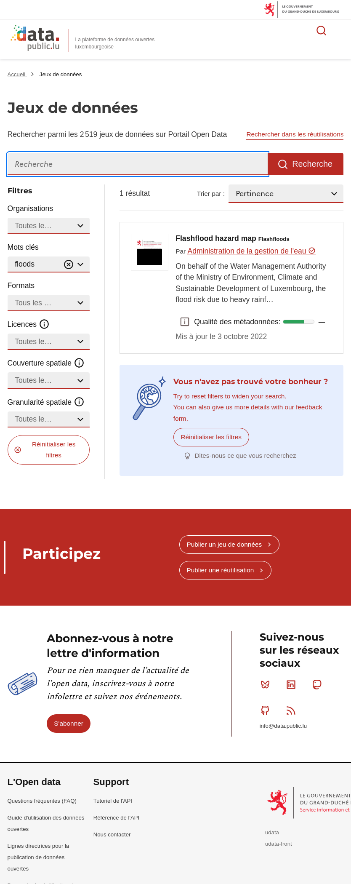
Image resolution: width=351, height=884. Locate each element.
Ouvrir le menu (340, 30)
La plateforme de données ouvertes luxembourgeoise (115, 43)
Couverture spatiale (46, 363)
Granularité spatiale (46, 402)
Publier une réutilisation (220, 570)
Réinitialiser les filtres (54, 450)
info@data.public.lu (283, 726)
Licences (29, 324)
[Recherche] (138, 164)
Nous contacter (112, 834)
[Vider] (68, 264)
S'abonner (68, 722)
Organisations (30, 208)
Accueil (17, 74)
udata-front (278, 844)
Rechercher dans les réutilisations (294, 134)
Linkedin (292, 684)
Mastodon (318, 684)
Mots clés (23, 247)
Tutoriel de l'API (112, 800)
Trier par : (211, 193)
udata (272, 832)
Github (267, 710)
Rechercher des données (321, 30)
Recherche (312, 163)
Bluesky (267, 684)
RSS (292, 710)
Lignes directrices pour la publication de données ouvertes (38, 856)
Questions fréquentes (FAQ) (42, 800)
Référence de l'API (116, 817)
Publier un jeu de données (224, 543)
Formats (21, 285)
